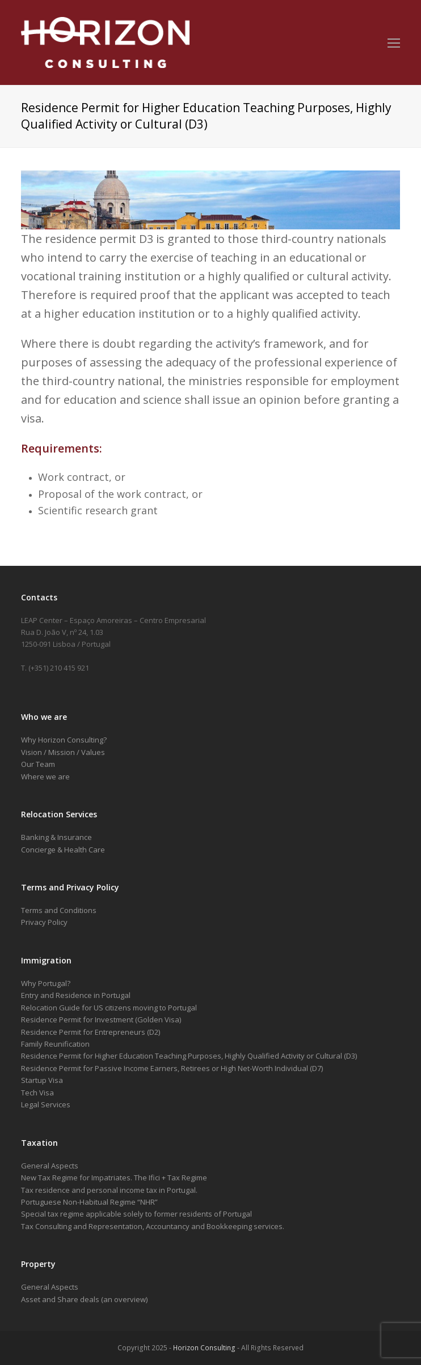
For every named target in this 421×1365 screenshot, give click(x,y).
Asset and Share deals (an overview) (84, 1299)
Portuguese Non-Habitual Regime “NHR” (89, 1202)
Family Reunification (55, 1044)
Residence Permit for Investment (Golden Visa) (101, 1019)
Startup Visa (42, 1080)
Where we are (45, 776)
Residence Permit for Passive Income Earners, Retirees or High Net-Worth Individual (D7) (172, 1068)
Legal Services (45, 1104)
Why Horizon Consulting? (64, 740)
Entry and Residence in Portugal (75, 995)
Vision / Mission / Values (63, 752)
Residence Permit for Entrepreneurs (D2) (90, 1032)
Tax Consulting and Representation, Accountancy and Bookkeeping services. (152, 1226)
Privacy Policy (44, 922)
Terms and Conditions (58, 910)
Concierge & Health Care (63, 849)
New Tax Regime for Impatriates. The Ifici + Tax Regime (114, 1177)
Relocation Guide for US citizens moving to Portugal (109, 1008)
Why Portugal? (45, 983)
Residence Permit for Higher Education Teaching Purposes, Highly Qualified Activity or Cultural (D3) (189, 1056)
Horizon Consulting (204, 1348)
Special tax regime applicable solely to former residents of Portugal (136, 1214)
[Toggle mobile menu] (394, 42)
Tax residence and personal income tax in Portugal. (109, 1190)
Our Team (38, 764)
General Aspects (49, 1166)
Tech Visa (37, 1092)
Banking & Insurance (56, 837)
